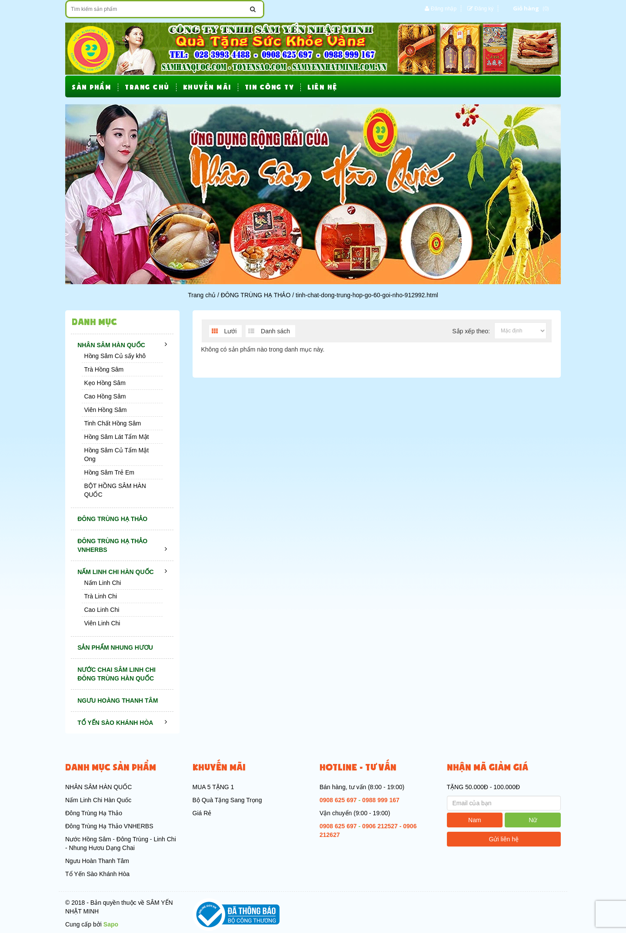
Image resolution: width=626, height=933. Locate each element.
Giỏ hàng (526, 8)
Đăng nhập (443, 9)
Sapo (110, 924)
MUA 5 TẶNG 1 (213, 787)
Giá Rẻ (202, 813)
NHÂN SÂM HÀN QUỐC (98, 787)
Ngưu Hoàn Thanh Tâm (97, 860)
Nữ (533, 820)
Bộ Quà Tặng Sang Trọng (227, 800)
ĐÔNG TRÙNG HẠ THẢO (256, 295)
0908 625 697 (338, 800)
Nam (474, 820)
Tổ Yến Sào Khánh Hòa (97, 873)
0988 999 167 (381, 800)
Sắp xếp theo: (471, 331)
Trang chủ (202, 295)
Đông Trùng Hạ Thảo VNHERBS (109, 826)
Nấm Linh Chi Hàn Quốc (98, 800)
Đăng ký (483, 9)
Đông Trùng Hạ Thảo (93, 813)
